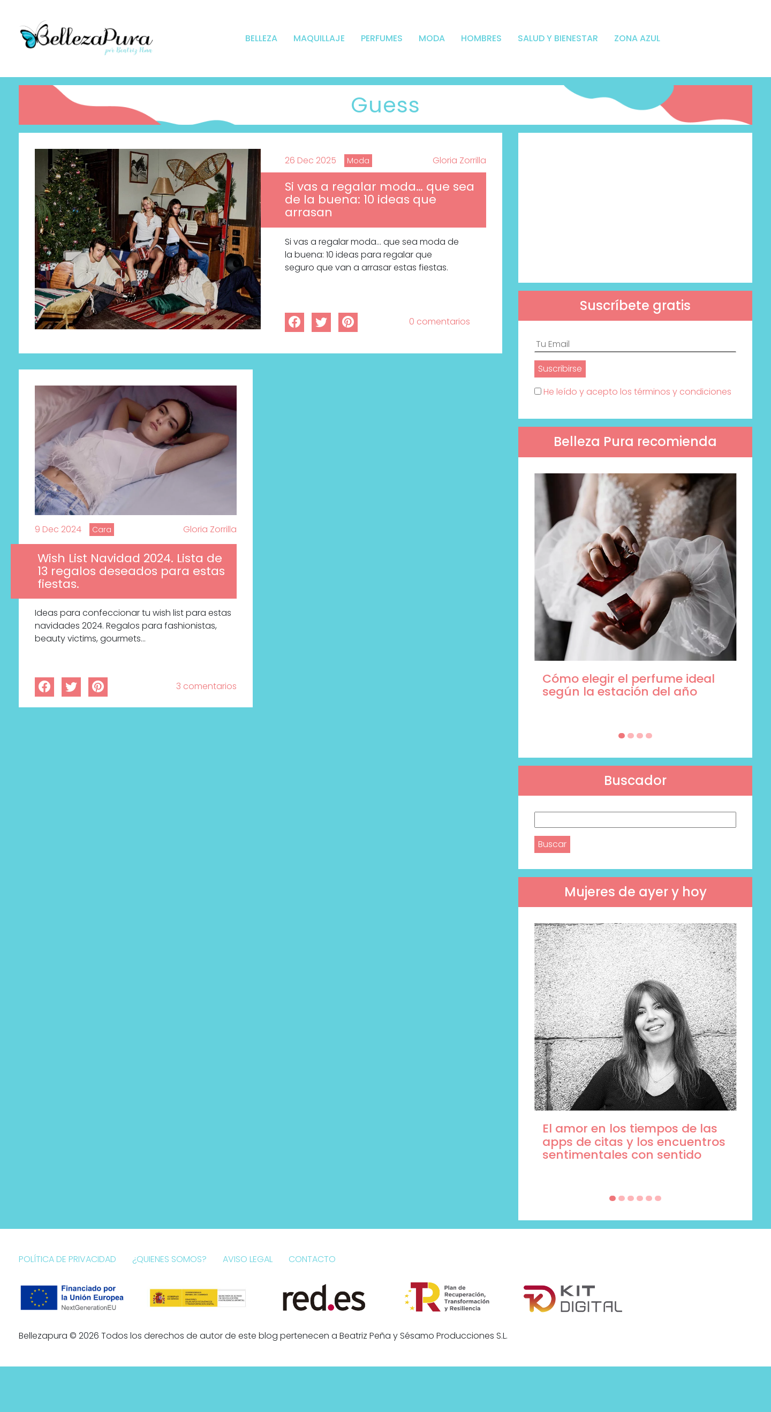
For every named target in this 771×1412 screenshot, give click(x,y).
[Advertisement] (635, 208)
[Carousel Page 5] (649, 1198)
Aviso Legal (248, 1259)
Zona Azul (637, 38)
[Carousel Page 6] (658, 1198)
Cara (101, 529)
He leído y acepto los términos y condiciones (637, 392)
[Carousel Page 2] (631, 735)
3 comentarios (206, 686)
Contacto (312, 1259)
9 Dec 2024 (58, 529)
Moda (432, 38)
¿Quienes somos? (169, 1259)
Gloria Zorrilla (459, 160)
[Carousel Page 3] (640, 735)
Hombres (481, 38)
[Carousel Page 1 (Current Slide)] (621, 735)
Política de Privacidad (67, 1259)
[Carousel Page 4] (649, 735)
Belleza (261, 38)
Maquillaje (319, 38)
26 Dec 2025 (310, 160)
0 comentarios (439, 321)
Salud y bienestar (558, 38)
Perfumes (382, 38)
